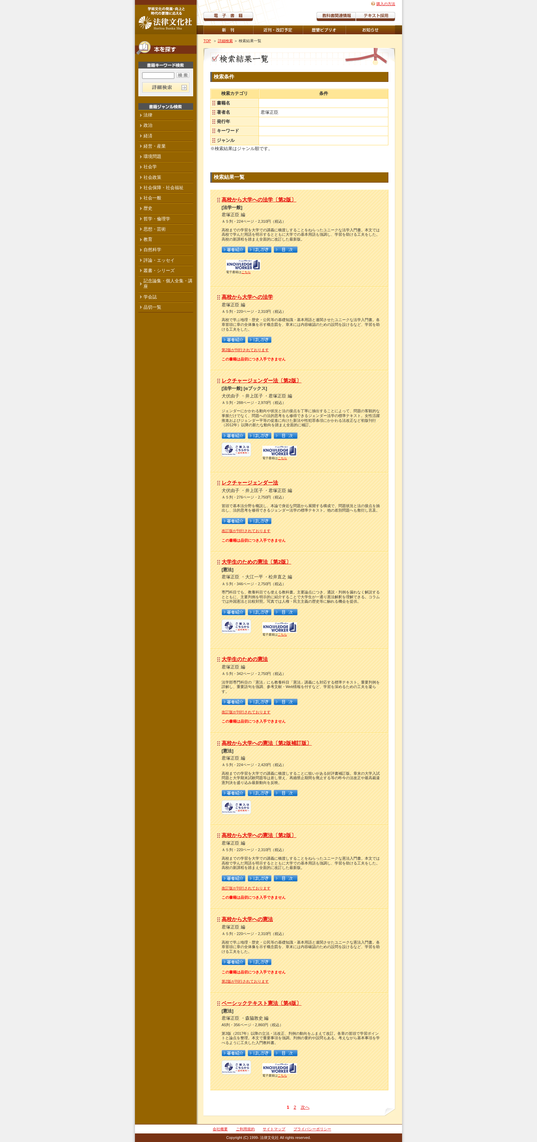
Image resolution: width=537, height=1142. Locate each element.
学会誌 (150, 296)
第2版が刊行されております (245, 350)
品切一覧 (152, 307)
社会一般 (152, 197)
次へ (305, 1107)
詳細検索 (225, 41)
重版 (370, 29)
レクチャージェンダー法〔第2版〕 (261, 380)
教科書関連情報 (336, 16)
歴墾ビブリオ (324, 29)
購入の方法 (385, 4)
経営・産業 (154, 146)
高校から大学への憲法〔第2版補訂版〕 (267, 743)
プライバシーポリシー (312, 1129)
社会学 (150, 166)
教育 (147, 239)
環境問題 (152, 156)
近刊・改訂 (278, 29)
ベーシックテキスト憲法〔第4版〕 (261, 1003)
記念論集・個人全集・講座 (167, 283)
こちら (246, 272)
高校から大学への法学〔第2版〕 (259, 199)
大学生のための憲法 (245, 659)
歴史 (147, 208)
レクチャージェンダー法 (250, 483)
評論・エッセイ (159, 260)
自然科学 (152, 249)
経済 (147, 135)
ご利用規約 (245, 1129)
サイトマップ (274, 1129)
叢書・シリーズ (159, 270)
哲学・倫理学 (156, 218)
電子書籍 (228, 16)
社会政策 (152, 177)
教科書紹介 (375, 16)
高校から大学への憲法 (247, 919)
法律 (147, 115)
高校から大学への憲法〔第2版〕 (259, 835)
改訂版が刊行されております (246, 531)
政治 (147, 125)
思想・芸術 (154, 229)
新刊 (228, 29)
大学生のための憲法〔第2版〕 (256, 562)
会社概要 (220, 1129)
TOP (207, 41)
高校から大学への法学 (247, 297)
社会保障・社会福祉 (163, 187)
